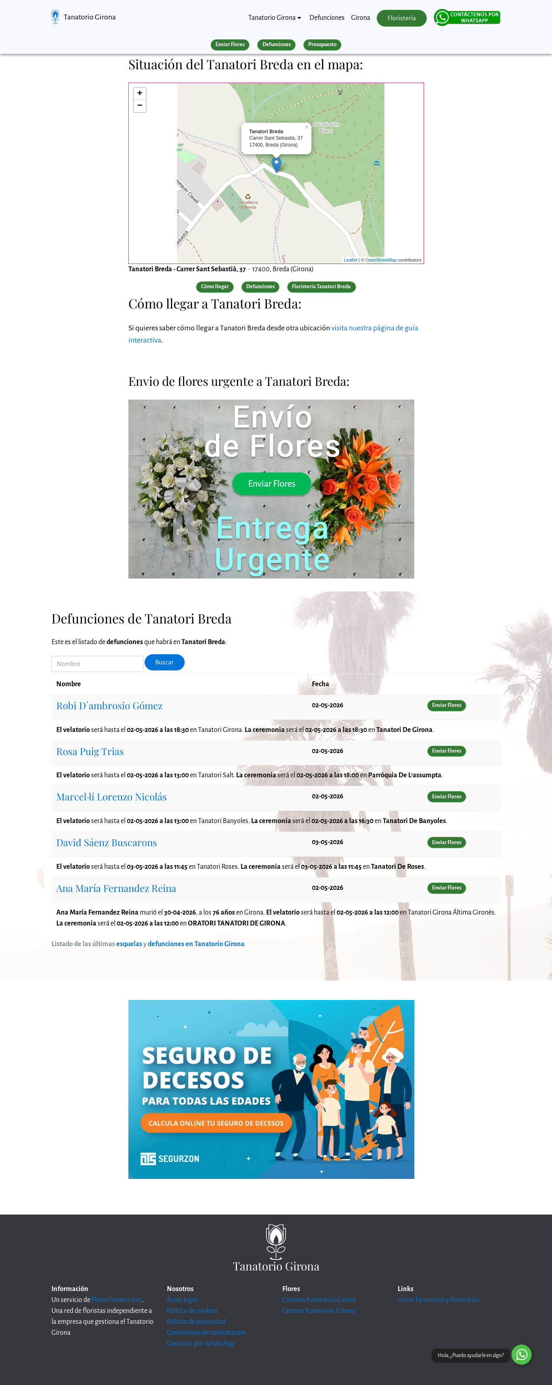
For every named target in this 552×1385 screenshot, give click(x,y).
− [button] (139, 106)
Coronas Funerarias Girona (319, 1300)
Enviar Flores (230, 44)
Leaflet (350, 259)
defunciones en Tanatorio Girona (196, 944)
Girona (360, 17)
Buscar (164, 662)
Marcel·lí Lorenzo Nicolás (111, 796)
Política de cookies (192, 1311)
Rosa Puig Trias (90, 751)
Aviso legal (182, 1300)
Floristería (402, 18)
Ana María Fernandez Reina (116, 887)
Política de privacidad (196, 1321)
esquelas (129, 944)
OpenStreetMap (381, 259)
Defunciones (327, 17)
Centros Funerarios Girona (318, 1311)
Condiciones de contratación (206, 1332)
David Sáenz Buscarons (106, 842)
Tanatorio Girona (90, 17)
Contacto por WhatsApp (200, 1343)
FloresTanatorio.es (117, 1300)
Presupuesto (322, 44)
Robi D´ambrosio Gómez (109, 705)
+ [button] (139, 94)
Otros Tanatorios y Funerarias (439, 1300)
